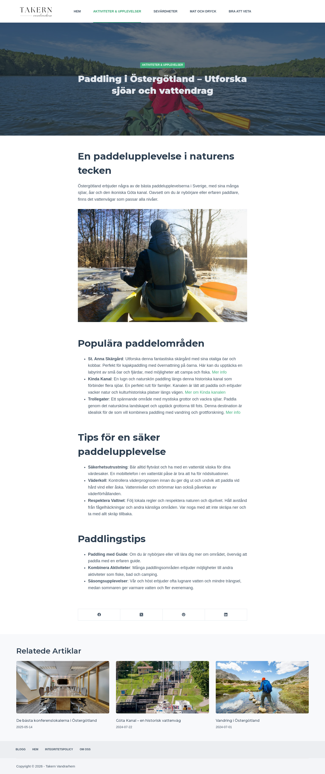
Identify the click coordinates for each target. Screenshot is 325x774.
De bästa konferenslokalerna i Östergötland (56, 720)
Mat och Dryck (203, 11)
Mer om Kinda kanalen (205, 392)
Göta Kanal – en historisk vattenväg (148, 720)
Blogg (21, 749)
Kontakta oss (295, 11)
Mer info (219, 372)
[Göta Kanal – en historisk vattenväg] (162, 687)
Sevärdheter (165, 11)
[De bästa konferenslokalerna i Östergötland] (62, 687)
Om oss (89, 749)
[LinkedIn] (226, 615)
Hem (77, 11)
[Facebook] (99, 615)
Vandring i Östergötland (238, 720)
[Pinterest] (184, 615)
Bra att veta (240, 11)
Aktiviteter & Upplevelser (117, 11)
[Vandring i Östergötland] (262, 687)
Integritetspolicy (62, 749)
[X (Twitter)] (141, 615)
